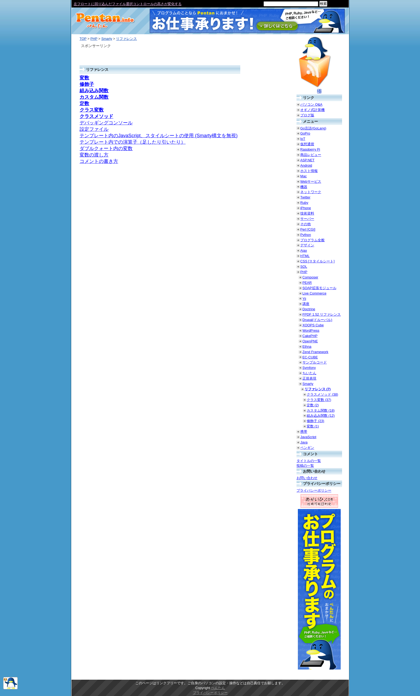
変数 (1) (313, 426)
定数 (84, 103)
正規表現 (309, 378)
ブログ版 (307, 115)
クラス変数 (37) (319, 400)
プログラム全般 (312, 240)
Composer (310, 277)
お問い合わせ (307, 478)
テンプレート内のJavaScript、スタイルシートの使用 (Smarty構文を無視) (159, 135)
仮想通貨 (307, 144)
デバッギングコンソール (106, 122)
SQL (303, 267)
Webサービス (310, 181)
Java (304, 442)
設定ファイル (94, 129)
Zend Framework (315, 352)
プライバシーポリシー (314, 490)
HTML (305, 256)
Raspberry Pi (310, 149)
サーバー (307, 219)
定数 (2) (313, 405)
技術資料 (307, 213)
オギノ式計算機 (312, 110)
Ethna (306, 347)
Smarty (106, 39)
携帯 (303, 432)
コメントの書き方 (99, 161)
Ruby (304, 203)
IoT (302, 139)
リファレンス (126, 39)
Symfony (309, 368)
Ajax (303, 250)
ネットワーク (310, 192)
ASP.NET (307, 160)
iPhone (305, 208)
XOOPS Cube (313, 325)
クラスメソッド (96, 116)
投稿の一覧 (305, 466)
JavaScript (308, 437)
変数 (84, 78)
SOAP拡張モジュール (319, 288)
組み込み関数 (94, 90)
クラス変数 (92, 110)
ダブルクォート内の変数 (106, 148)
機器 (303, 187)
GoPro (305, 133)
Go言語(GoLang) (313, 128)
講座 (305, 304)
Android (306, 165)
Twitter (305, 197)
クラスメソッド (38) (322, 394)
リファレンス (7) (318, 389)
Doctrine (308, 309)
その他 (305, 224)
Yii (304, 299)
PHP (93, 39)
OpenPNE (310, 341)
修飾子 (87, 84)
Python (305, 235)
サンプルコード (314, 362)
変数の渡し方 (94, 155)
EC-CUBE (310, 357)
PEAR (307, 283)
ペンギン (307, 448)
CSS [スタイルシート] (317, 261)
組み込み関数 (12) (321, 416)
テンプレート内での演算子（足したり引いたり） (133, 142)
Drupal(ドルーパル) (317, 320)
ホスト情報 (309, 171)
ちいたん (309, 373)
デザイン (307, 245)
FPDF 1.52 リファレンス (321, 314)
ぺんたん (218, 688)
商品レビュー (310, 155)
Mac (303, 176)
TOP (83, 39)
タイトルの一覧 (309, 461)
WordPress (310, 330)
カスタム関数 (94, 97)
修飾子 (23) (315, 421)
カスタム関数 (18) (321, 410)
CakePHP (309, 336)
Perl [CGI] (307, 229)
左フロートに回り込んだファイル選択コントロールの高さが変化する (128, 4)
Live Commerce (314, 293)
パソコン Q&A (311, 104)
